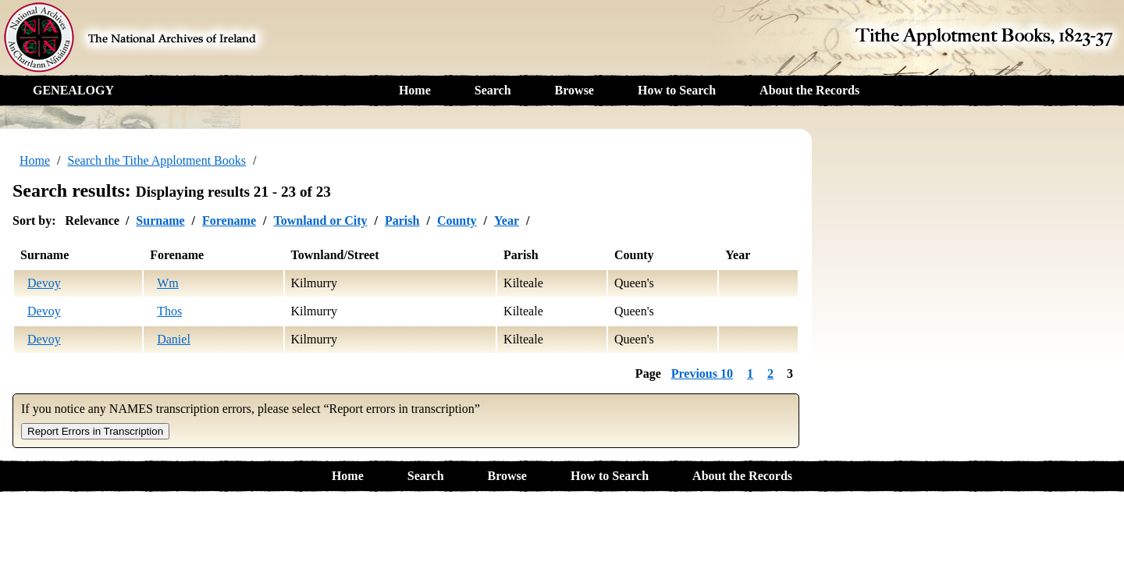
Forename (229, 220)
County (457, 220)
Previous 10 (702, 373)
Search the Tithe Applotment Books (157, 160)
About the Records (809, 90)
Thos (169, 311)
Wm (168, 283)
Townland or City (320, 220)
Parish (402, 220)
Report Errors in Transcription (95, 431)
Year (506, 220)
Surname (160, 220)
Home (415, 90)
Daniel (173, 339)
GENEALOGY (73, 90)
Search (493, 90)
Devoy (44, 283)
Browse (574, 90)
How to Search (677, 90)
